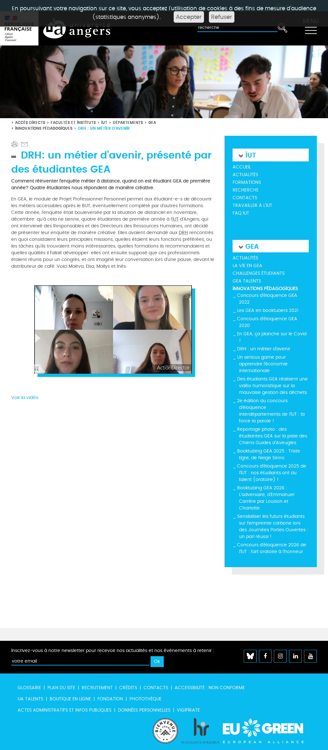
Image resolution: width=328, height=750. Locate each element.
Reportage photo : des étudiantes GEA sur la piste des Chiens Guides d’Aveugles (272, 436)
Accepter (189, 16)
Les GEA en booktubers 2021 (267, 310)
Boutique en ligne (70, 699)
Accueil (242, 167)
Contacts (245, 197)
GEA (152, 122)
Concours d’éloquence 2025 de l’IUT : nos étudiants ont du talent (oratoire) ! (271, 473)
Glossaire (29, 687)
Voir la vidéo (24, 397)
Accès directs (30, 122)
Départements (128, 122)
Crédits (128, 687)
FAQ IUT (241, 213)
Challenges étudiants (259, 273)
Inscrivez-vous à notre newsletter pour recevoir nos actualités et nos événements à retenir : (112, 650)
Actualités (245, 174)
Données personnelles (144, 710)
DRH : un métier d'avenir (263, 349)
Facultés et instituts (73, 122)
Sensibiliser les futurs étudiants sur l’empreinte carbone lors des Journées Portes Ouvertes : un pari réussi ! (272, 526)
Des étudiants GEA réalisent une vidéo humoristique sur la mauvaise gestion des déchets (272, 386)
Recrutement (97, 687)
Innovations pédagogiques (43, 128)
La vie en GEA (247, 265)
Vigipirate (188, 710)
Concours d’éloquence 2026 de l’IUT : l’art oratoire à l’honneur (271, 548)
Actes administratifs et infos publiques (64, 710)
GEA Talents (247, 281)
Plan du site (61, 687)
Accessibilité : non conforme (210, 687)
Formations (247, 182)
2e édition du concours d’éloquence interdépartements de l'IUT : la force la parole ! (271, 410)
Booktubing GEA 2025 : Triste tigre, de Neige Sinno (268, 454)
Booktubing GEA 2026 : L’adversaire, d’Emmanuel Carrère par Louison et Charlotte (265, 498)
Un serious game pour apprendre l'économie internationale (262, 364)
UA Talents (30, 699)
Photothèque (145, 699)
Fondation (110, 699)
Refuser (221, 16)
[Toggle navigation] (310, 28)
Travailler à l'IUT (252, 205)
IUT (104, 122)
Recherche (245, 190)
